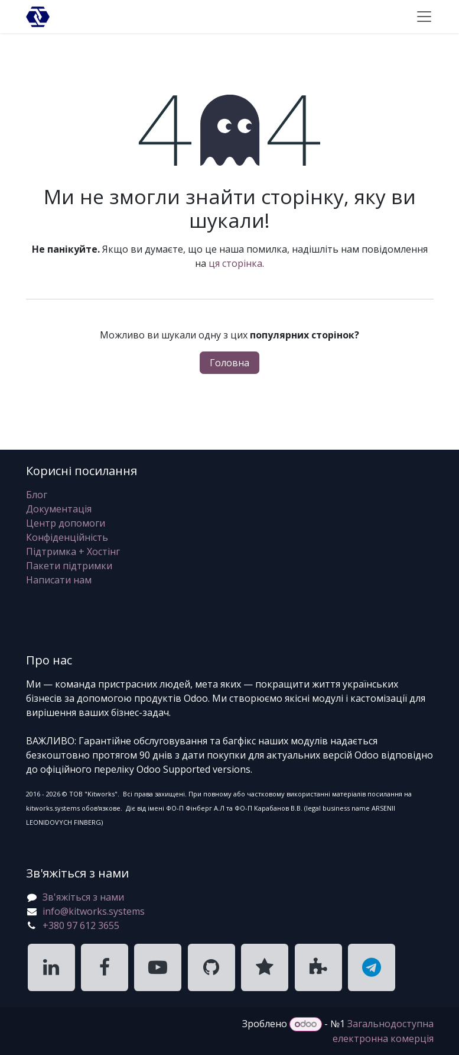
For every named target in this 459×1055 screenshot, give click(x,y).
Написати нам (59, 579)
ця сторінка (235, 263)
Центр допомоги (65, 523)
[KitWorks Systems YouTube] (157, 967)
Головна (229, 362)
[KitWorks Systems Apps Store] (318, 967)
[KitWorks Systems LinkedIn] (51, 967)
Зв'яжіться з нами (83, 897)
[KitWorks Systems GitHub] (211, 967)
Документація (59, 508)
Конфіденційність (67, 537)
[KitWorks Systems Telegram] (371, 967)
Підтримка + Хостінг (73, 551)
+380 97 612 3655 (81, 925)
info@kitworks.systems (94, 911)
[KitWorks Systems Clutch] (264, 967)
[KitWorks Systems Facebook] (104, 967)
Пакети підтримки (69, 565)
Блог (36, 494)
